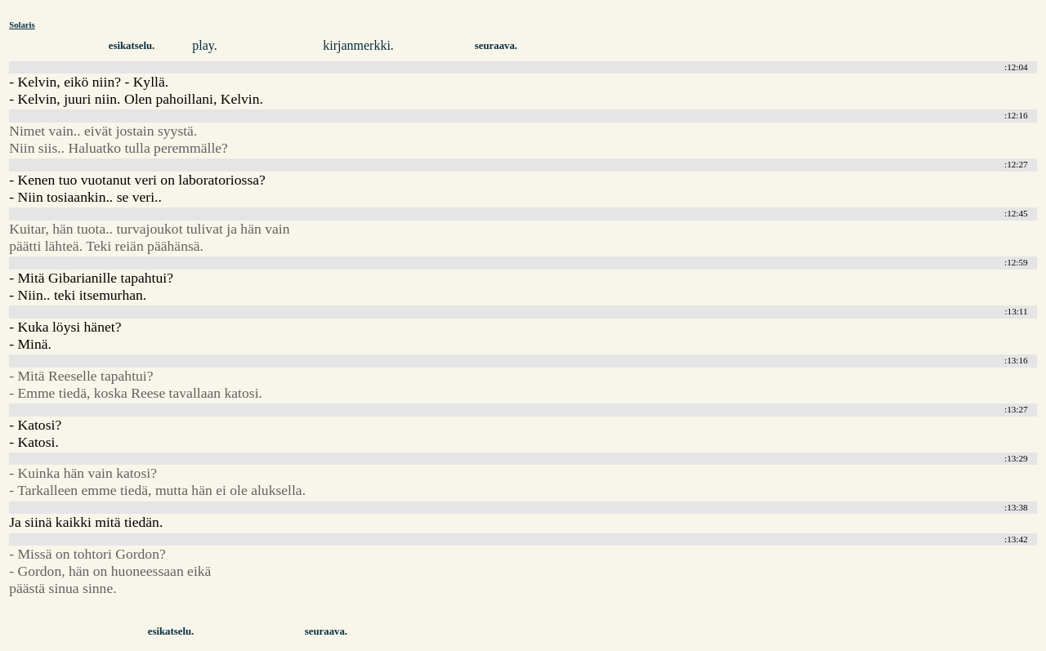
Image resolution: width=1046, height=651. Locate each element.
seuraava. (496, 45)
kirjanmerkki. (358, 45)
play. (204, 45)
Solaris (22, 24)
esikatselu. (132, 45)
